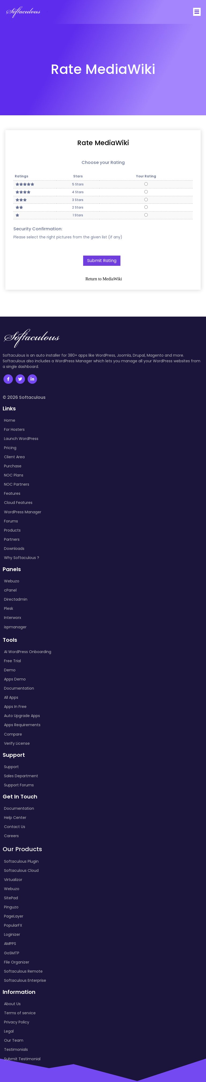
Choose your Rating (103, 162)
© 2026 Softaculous (24, 397)
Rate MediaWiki (103, 143)
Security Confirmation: (37, 228)
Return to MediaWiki (103, 279)
